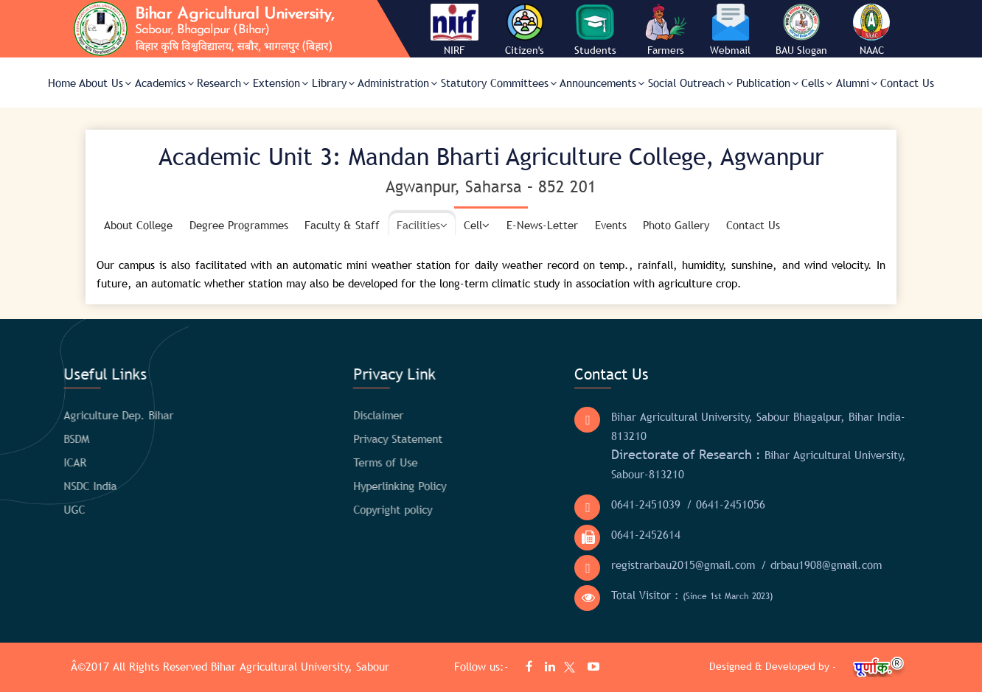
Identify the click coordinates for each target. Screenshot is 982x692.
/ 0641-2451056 (691, 504)
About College (138, 224)
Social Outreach (690, 82)
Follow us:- (483, 666)
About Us (105, 82)
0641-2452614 (612, 534)
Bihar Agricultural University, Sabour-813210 (724, 463)
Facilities (422, 224)
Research (223, 82)
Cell (477, 224)
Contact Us (907, 82)
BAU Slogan (801, 50)
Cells (816, 82)
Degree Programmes (238, 224)
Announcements (602, 82)
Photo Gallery (676, 224)
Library (333, 82)
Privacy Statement (344, 438)
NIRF (454, 50)
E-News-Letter (542, 224)
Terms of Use (331, 462)
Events (611, 224)
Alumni (856, 82)
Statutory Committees (499, 82)
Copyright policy (338, 509)
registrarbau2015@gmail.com (649, 564)
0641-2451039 (612, 504)
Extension (280, 82)
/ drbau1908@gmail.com (787, 564)
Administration (397, 82)
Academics (164, 82)
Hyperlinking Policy (345, 485)
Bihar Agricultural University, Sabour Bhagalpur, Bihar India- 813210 (724, 426)
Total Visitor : (658, 595)
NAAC (872, 50)
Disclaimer (324, 415)
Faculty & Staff (342, 224)
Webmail (730, 50)
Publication (767, 82)
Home (62, 82)
